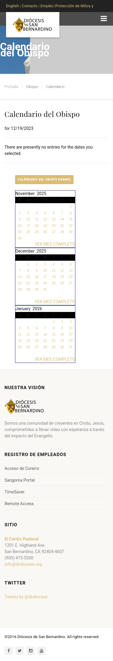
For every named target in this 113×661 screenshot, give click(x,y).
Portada (11, 86)
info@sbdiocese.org (23, 564)
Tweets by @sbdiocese (26, 596)
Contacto (30, 6)
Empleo (46, 6)
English (12, 6)
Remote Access (19, 503)
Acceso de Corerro (22, 468)
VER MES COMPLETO (55, 244)
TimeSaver (14, 491)
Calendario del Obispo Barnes (44, 179)
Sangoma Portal (20, 480)
